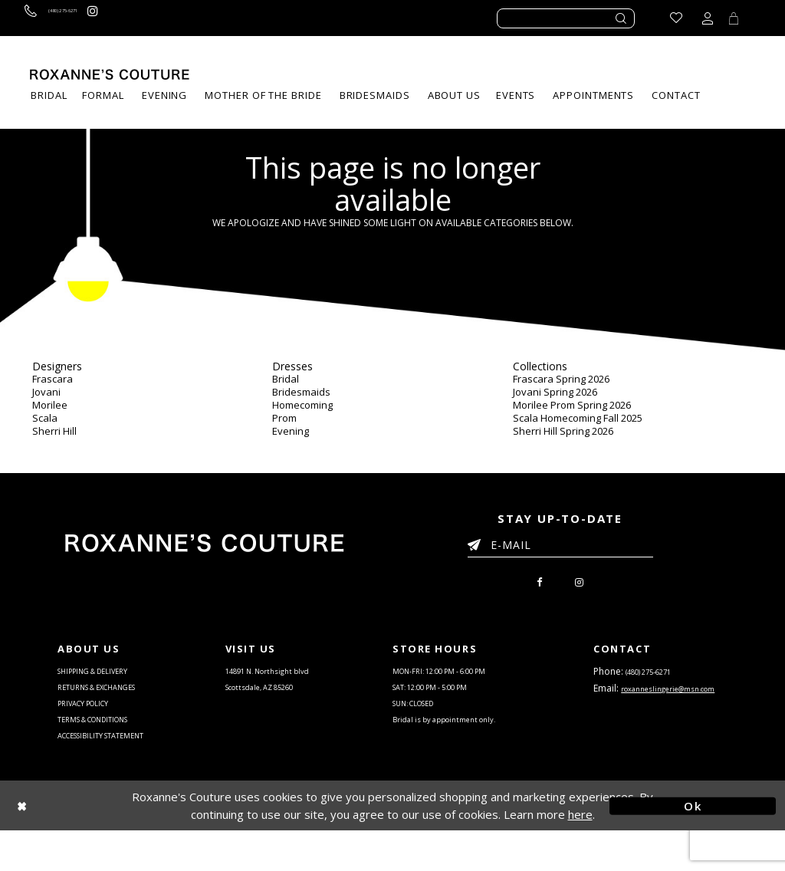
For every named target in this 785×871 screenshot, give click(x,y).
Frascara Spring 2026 (561, 379)
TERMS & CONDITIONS (108, 749)
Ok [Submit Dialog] (692, 845)
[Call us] (75, 18)
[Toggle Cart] (729, 18)
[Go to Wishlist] (666, 18)
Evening (290, 431)
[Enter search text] (566, 18)
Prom (284, 418)
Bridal (285, 379)
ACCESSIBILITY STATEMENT (118, 772)
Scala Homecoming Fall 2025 (577, 418)
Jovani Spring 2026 (555, 392)
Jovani (46, 392)
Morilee (49, 405)
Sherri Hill (54, 431)
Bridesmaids (301, 392)
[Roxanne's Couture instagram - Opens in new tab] (146, 18)
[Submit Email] (477, 542)
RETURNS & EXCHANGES (113, 703)
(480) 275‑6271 (658, 680)
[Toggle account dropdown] (697, 18)
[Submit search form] (621, 18)
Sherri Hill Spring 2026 (563, 431)
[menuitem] (515, 95)
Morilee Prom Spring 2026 (572, 405)
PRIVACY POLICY (93, 726)
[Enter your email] (560, 547)
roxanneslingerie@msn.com (658, 726)
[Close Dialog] (92, 846)
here (580, 854)
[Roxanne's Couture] (109, 74)
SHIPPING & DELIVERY (106, 680)
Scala (44, 418)
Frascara (52, 379)
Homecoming (302, 405)
